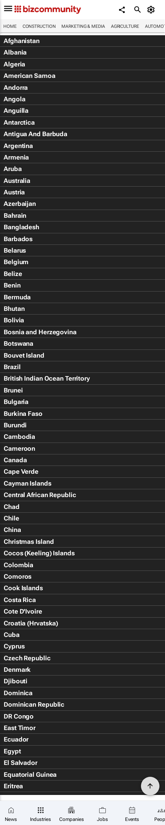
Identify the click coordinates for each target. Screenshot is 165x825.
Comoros (17, 576)
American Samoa (29, 75)
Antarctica (19, 122)
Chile (11, 518)
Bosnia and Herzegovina (40, 332)
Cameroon (19, 448)
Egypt (12, 751)
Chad (12, 506)
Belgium (16, 262)
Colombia (18, 565)
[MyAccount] (152, 9)
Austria (14, 192)
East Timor (20, 728)
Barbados (18, 239)
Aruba (13, 168)
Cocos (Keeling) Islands (39, 553)
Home (10, 26)
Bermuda (17, 297)
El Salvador (20, 762)
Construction (39, 26)
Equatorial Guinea (30, 774)
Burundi (15, 425)
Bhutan (14, 308)
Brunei (13, 390)
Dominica (18, 693)
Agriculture (125, 26)
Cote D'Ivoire (23, 611)
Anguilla (16, 110)
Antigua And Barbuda (35, 134)
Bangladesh (21, 227)
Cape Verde (21, 471)
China (12, 529)
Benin (12, 285)
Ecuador (16, 739)
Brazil (12, 367)
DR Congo (19, 716)
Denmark (17, 669)
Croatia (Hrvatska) (31, 623)
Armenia (16, 157)
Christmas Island (29, 541)
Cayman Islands (27, 483)
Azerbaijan (20, 203)
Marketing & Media (83, 26)
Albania (15, 52)
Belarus (15, 250)
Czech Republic (27, 658)
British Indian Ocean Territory (47, 378)
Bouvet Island (24, 355)
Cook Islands (23, 588)
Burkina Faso (23, 413)
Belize (13, 273)
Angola (14, 99)
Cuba (12, 634)
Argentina (18, 145)
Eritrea (13, 786)
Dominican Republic (34, 704)
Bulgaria (16, 401)
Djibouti (15, 681)
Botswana (18, 343)
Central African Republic (40, 495)
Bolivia (14, 320)
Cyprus (14, 646)
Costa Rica (20, 600)
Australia (17, 180)
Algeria (14, 64)
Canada (15, 460)
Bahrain (15, 215)
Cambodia (19, 436)
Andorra (16, 87)
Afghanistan (22, 41)
